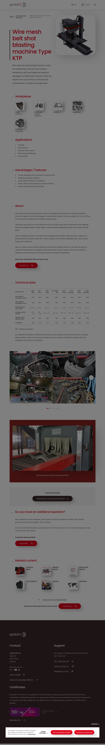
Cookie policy (32, 734)
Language (95, 724)
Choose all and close (84, 732)
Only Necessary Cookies (61, 732)
